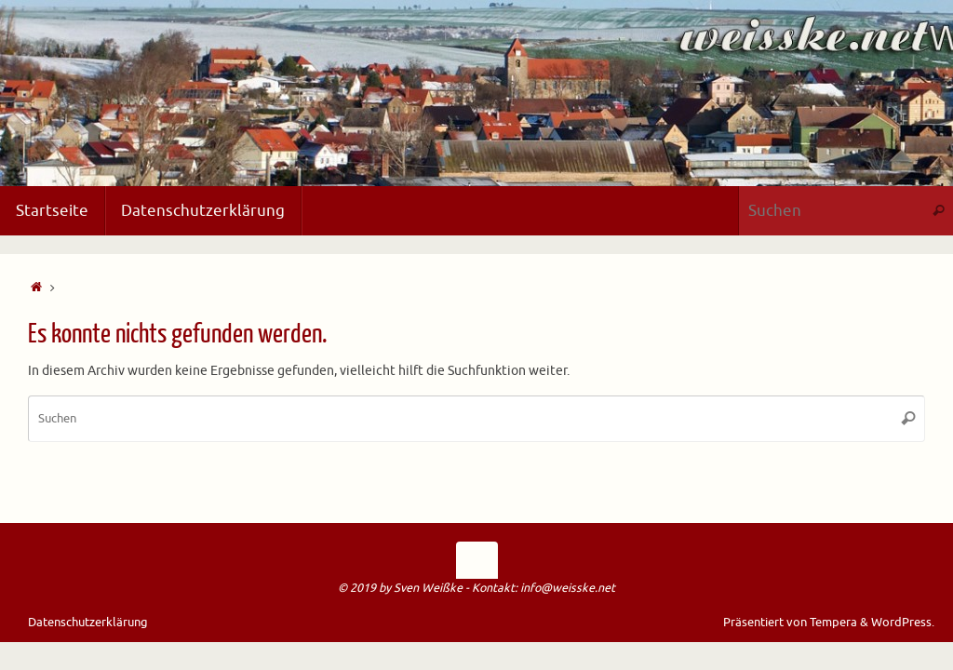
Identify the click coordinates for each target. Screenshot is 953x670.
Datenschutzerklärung (88, 622)
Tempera (833, 622)
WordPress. (902, 622)
